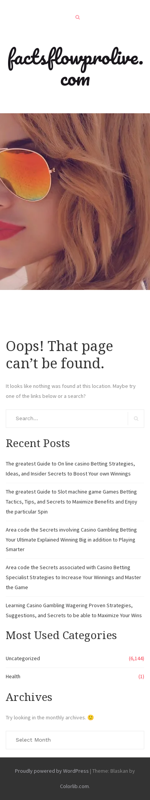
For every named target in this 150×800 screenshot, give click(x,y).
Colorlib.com (74, 786)
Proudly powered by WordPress (52, 770)
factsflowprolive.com (75, 67)
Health (13, 676)
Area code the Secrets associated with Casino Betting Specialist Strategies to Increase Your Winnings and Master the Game (73, 577)
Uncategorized (23, 658)
